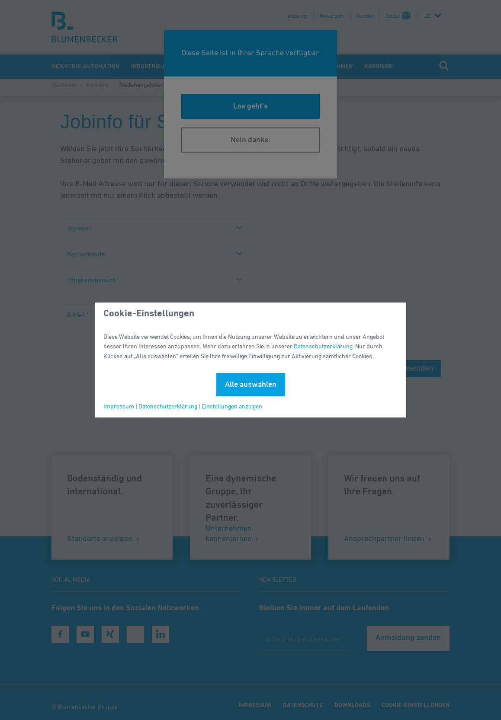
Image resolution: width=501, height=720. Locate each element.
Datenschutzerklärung (323, 347)
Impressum (118, 407)
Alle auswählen (250, 385)
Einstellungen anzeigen (232, 407)
